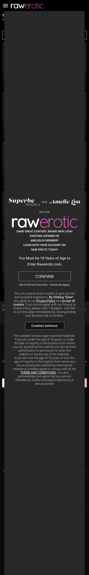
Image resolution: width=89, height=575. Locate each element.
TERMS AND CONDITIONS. (38, 372)
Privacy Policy (45, 301)
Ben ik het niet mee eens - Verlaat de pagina (44, 284)
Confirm (44, 276)
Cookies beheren (44, 326)
